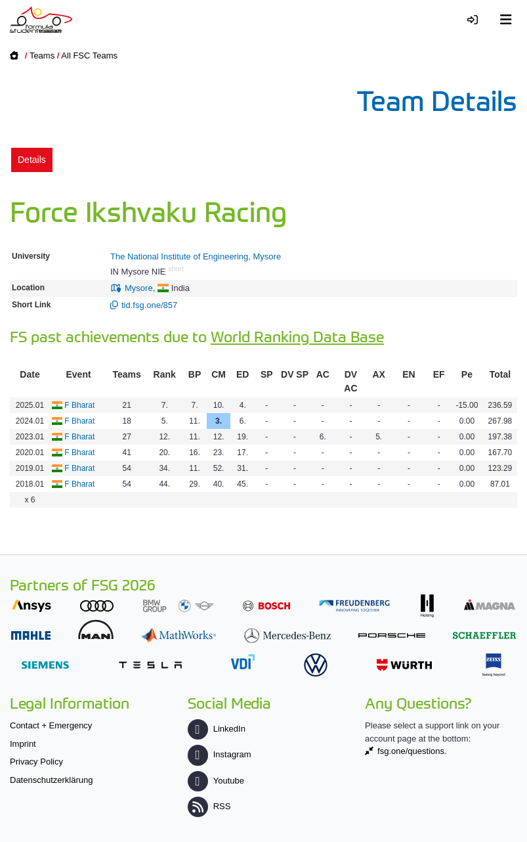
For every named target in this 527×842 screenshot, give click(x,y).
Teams (42, 55)
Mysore (139, 288)
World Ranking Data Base (297, 335)
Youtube (216, 781)
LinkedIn (216, 729)
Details (32, 159)
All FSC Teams (89, 55)
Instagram (219, 754)
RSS (209, 806)
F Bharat (79, 405)
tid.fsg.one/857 (149, 305)
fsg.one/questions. (412, 751)
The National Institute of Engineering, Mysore (195, 256)
